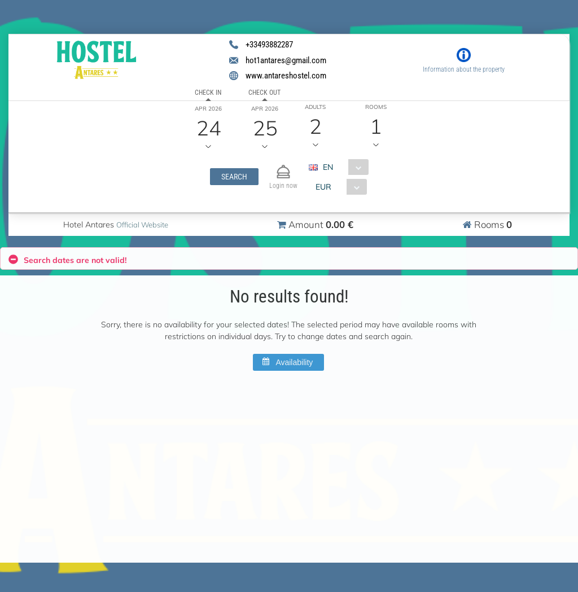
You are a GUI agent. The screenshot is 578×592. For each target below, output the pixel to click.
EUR (323, 187)
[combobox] (343, 167)
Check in (208, 92)
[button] (234, 176)
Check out (264, 92)
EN (328, 167)
